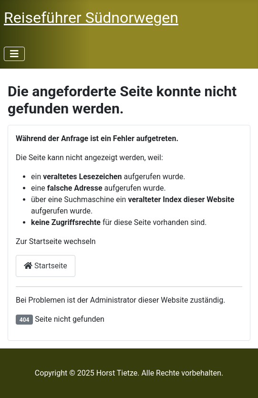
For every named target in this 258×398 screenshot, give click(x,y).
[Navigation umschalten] (14, 54)
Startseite (45, 265)
